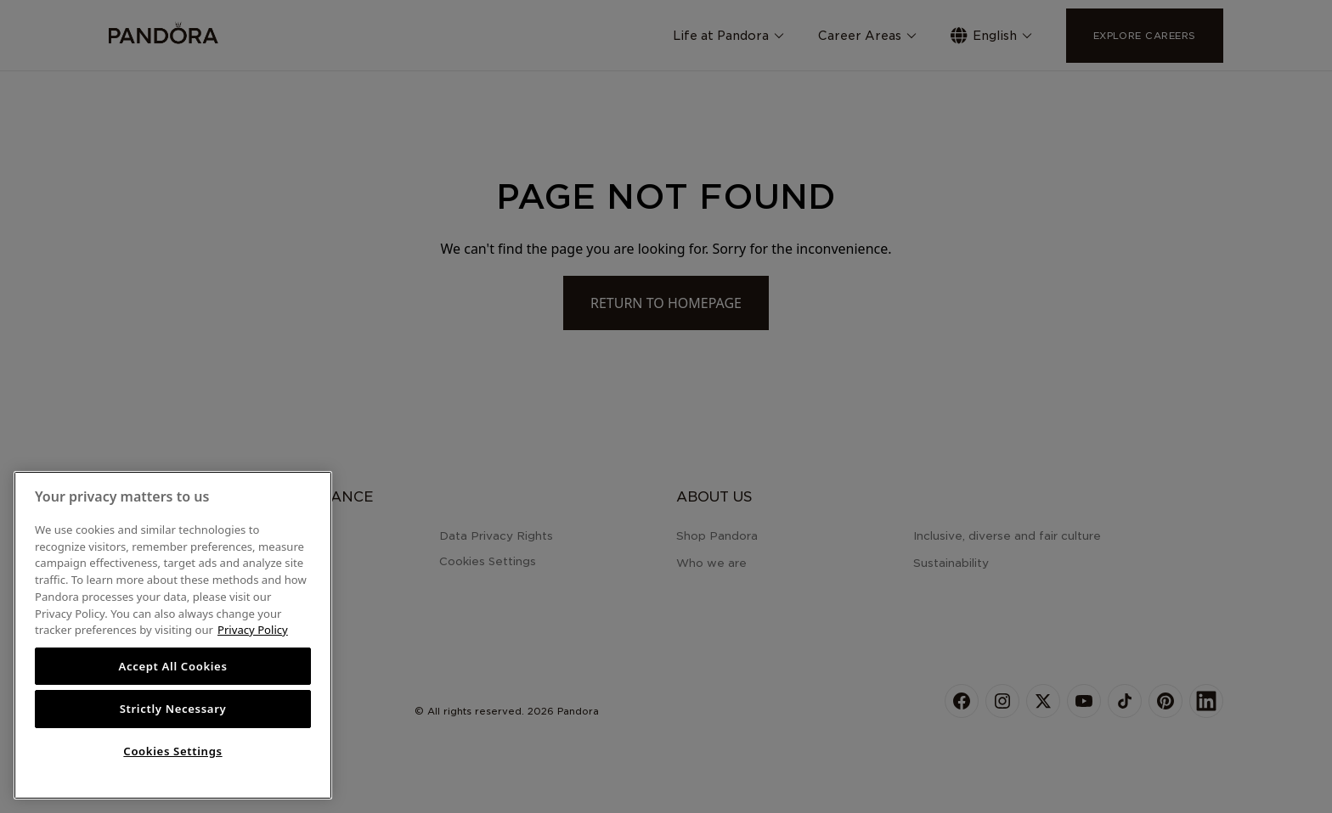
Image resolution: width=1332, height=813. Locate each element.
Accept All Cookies (172, 666)
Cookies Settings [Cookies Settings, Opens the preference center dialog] (172, 751)
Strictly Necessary (173, 708)
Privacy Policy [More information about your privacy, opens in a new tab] (252, 629)
